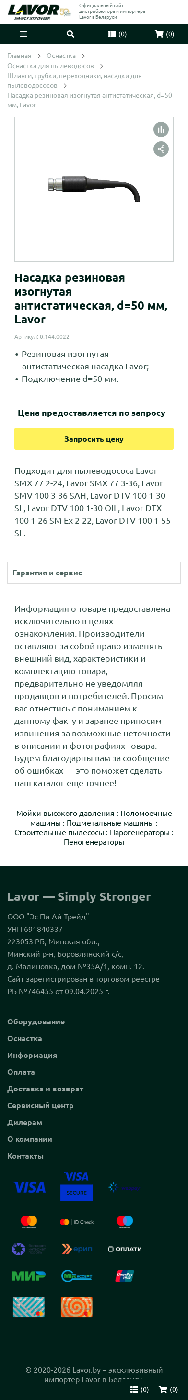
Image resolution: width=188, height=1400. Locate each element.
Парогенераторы (140, 832)
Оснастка (24, 1038)
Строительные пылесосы (59, 832)
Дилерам (24, 1122)
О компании (29, 1139)
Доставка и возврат (45, 1088)
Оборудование (36, 1021)
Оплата (21, 1071)
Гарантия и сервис (47, 572)
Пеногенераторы (94, 842)
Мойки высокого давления (65, 813)
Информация (32, 1055)
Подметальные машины (110, 822)
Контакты (25, 1155)
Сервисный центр (40, 1105)
